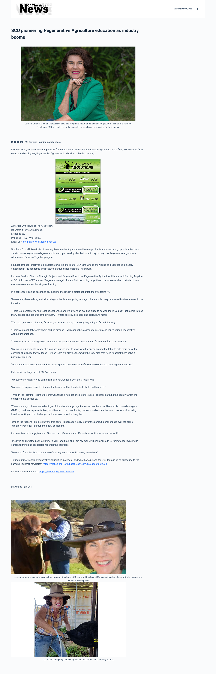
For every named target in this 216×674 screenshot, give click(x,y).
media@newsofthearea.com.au (39, 241)
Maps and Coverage (183, 9)
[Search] (198, 9)
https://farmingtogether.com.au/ (56, 471)
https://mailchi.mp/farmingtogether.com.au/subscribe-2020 (75, 463)
